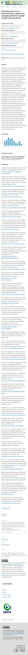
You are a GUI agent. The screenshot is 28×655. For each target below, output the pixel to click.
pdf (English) (6, 508)
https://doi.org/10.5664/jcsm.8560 (10, 229)
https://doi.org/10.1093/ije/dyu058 (10, 303)
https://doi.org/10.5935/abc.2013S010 (13, 348)
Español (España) (6, 594)
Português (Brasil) (6, 597)
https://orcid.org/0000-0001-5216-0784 (11, 28)
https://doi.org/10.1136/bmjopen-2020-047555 (13, 415)
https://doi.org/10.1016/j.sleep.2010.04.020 (15, 359)
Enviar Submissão (7, 583)
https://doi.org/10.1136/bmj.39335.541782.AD (12, 294)
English (4, 592)
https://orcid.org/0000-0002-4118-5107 (11, 36)
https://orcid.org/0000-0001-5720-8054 (11, 43)
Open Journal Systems (7, 619)
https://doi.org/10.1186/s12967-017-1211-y (12, 197)
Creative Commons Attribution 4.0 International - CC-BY (13, 634)
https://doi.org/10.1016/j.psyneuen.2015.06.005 (13, 479)
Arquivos (8, 6)
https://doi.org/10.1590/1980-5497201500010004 (13, 207)
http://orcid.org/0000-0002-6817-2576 (8, 49)
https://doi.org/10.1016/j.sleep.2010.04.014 (12, 456)
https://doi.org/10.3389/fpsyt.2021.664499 (12, 469)
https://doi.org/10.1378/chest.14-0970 (11, 216)
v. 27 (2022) (14, 6)
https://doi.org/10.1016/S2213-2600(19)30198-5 (13, 186)
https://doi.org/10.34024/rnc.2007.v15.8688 (12, 425)
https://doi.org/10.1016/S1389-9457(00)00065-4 (13, 380)
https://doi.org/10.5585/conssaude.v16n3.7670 (13, 269)
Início (2, 6)
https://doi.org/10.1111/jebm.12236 (10, 503)
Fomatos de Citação (7, 532)
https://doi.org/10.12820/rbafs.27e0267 (14, 54)
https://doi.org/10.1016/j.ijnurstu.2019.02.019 (12, 243)
